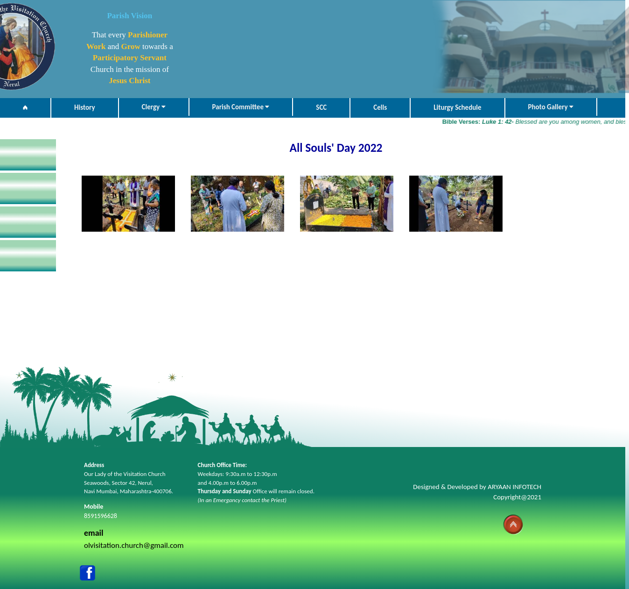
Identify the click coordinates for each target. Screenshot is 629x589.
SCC (321, 107)
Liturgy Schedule (457, 107)
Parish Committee (241, 107)
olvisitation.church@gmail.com (134, 545)
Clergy (154, 107)
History (84, 107)
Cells (380, 107)
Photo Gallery (550, 107)
